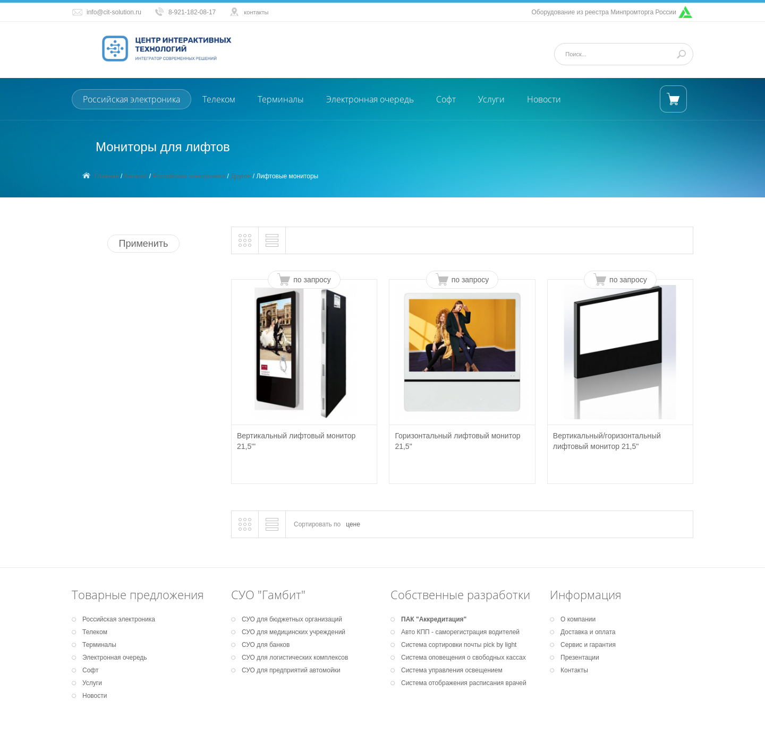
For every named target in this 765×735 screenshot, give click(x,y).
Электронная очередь (370, 99)
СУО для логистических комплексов (295, 657)
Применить (143, 243)
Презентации (579, 657)
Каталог (136, 176)
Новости (544, 99)
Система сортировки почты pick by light (458, 644)
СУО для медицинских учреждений (293, 632)
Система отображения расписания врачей (463, 683)
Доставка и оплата (588, 632)
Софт (446, 99)
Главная (107, 176)
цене (353, 524)
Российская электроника (131, 99)
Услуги (491, 99)
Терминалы (281, 99)
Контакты (574, 670)
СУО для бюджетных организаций (292, 619)
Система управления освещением (452, 670)
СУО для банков (266, 644)
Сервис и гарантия (588, 644)
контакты (256, 12)
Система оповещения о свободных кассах (463, 657)
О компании (578, 619)
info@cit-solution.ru (114, 12)
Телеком (218, 99)
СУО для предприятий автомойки (291, 670)
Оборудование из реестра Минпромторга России (604, 12)
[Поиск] (619, 54)
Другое (241, 176)
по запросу (312, 279)
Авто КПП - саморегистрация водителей (460, 632)
